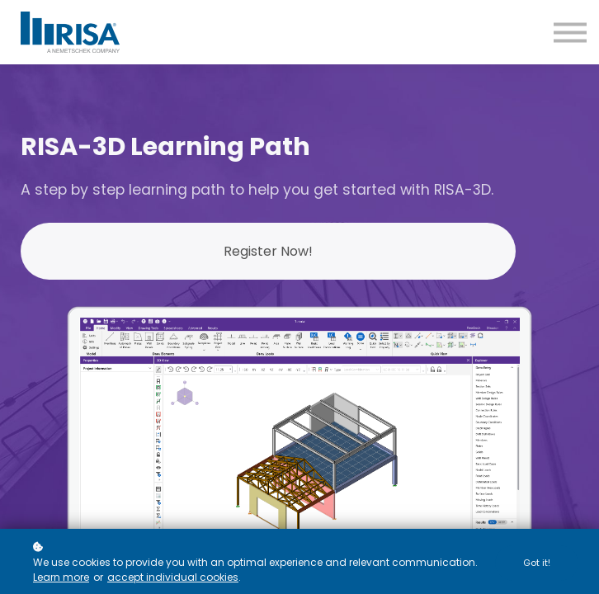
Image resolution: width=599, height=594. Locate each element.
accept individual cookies (172, 578)
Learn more (61, 578)
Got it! (536, 562)
